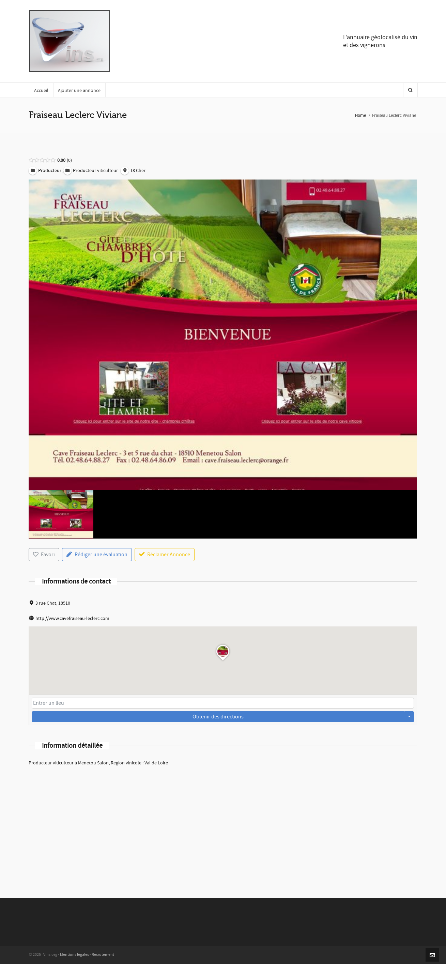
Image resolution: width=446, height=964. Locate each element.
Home (360, 115)
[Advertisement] (223, 823)
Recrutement (103, 954)
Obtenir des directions (218, 716)
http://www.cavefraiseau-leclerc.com (72, 619)
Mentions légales (74, 954)
